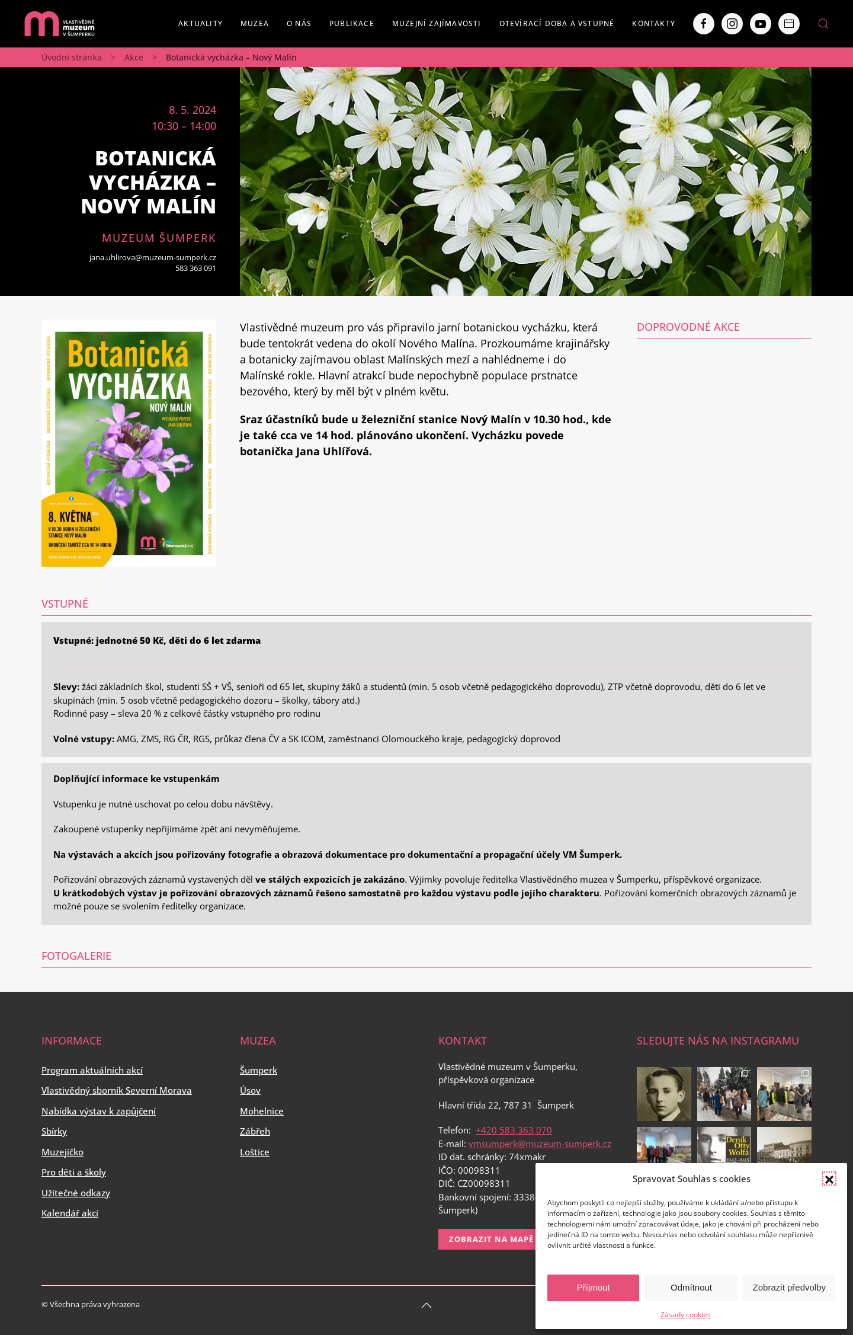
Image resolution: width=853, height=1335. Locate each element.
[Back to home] (59, 23)
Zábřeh (255, 1131)
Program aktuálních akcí (92, 1070)
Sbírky (54, 1131)
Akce (133, 57)
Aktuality (200, 23)
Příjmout (593, 1287)
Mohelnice (262, 1111)
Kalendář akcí (69, 1213)
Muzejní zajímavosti (437, 23)
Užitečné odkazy (75, 1193)
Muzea (254, 23)
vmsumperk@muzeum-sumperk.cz (540, 1143)
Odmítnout (691, 1287)
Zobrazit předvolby (789, 1287)
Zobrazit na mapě (491, 1239)
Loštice (255, 1152)
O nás (299, 23)
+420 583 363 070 (514, 1130)
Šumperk (258, 1070)
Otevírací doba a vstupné (557, 23)
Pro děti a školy (73, 1172)
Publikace (351, 23)
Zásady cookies (685, 1315)
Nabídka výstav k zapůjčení (98, 1111)
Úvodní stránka (71, 57)
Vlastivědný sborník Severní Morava (116, 1090)
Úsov (250, 1090)
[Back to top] (426, 1305)
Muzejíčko (62, 1152)
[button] (829, 1178)
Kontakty (653, 23)
